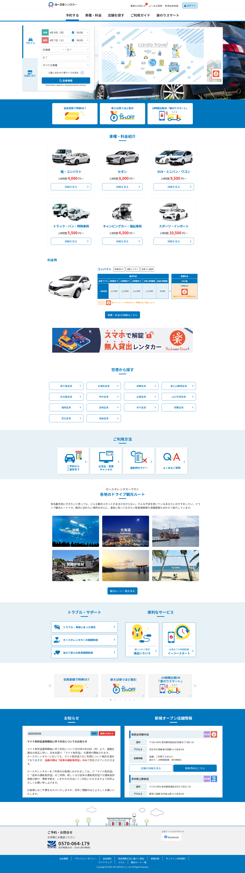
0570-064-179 (74, 843)
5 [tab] (129, 699)
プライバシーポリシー (85, 858)
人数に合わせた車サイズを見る (63, 72)
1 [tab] (156, 86)
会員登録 (171, 5)
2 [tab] (160, 86)
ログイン (191, 5)
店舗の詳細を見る (151, 768)
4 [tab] (124, 699)
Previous (96, 55)
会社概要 (63, 858)
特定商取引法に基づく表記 (131, 858)
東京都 (207, 734)
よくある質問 (155, 5)
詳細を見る (71, 187)
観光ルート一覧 (138, 862)
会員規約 (107, 858)
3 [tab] (165, 86)
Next (225, 55)
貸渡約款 (155, 858)
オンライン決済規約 (175, 858)
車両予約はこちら (195, 768)
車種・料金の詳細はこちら (123, 315)
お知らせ (138, 5)
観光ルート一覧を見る (122, 591)
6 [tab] (134, 699)
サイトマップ (105, 862)
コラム (121, 862)
